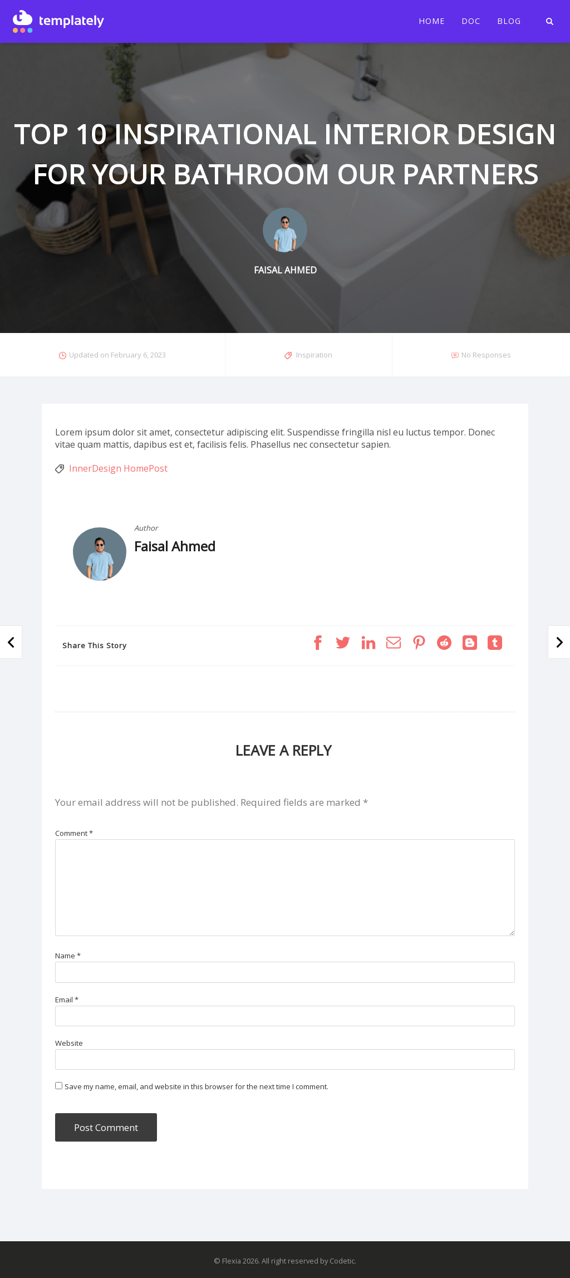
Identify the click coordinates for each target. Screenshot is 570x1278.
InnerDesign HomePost (118, 468)
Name (68, 956)
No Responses (486, 355)
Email (66, 1000)
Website (69, 1043)
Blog (509, 21)
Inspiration (314, 355)
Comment (74, 833)
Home (432, 21)
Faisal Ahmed (174, 546)
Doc (470, 21)
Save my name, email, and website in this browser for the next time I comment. (196, 1086)
